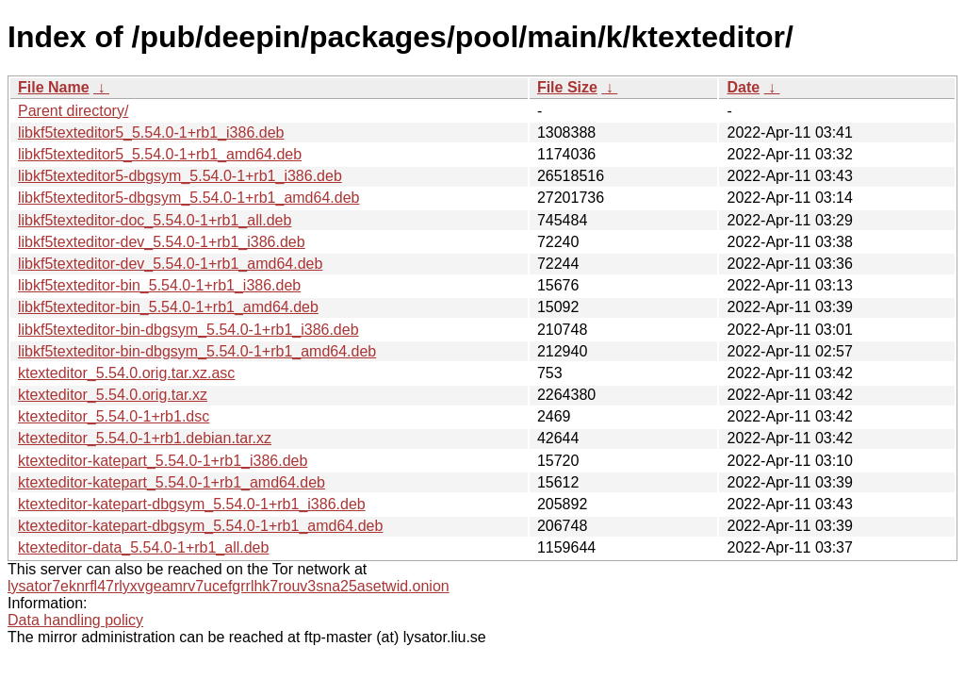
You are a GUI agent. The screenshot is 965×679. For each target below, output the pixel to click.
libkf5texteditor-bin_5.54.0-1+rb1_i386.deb (159, 285)
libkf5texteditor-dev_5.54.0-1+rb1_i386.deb (161, 242)
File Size (567, 87)
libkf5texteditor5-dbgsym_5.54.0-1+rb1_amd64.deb (188, 198)
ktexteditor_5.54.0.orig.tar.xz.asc (126, 373)
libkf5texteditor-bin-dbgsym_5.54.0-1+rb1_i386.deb (188, 330)
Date (743, 87)
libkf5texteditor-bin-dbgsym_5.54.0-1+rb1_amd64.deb (197, 351)
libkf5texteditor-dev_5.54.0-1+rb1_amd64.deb (170, 264)
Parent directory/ (73, 111)
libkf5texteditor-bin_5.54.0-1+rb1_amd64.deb (168, 307)
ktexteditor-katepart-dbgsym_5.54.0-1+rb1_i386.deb (192, 504)
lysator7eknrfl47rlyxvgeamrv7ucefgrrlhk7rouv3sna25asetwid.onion (229, 586)
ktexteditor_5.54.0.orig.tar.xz (112, 395)
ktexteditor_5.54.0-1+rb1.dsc (113, 416)
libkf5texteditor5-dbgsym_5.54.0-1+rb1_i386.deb (180, 176)
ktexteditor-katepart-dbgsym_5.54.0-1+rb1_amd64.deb (200, 526)
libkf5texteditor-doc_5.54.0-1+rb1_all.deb (154, 220)
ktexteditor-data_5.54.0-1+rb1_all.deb (143, 547)
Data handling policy (75, 620)
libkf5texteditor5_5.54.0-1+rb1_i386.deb (151, 132)
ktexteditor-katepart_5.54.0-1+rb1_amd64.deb (171, 482)
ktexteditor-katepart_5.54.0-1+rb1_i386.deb (162, 461)
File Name (54, 87)
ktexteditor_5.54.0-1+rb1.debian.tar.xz (144, 438)
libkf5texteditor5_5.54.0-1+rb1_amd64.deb (160, 154)
